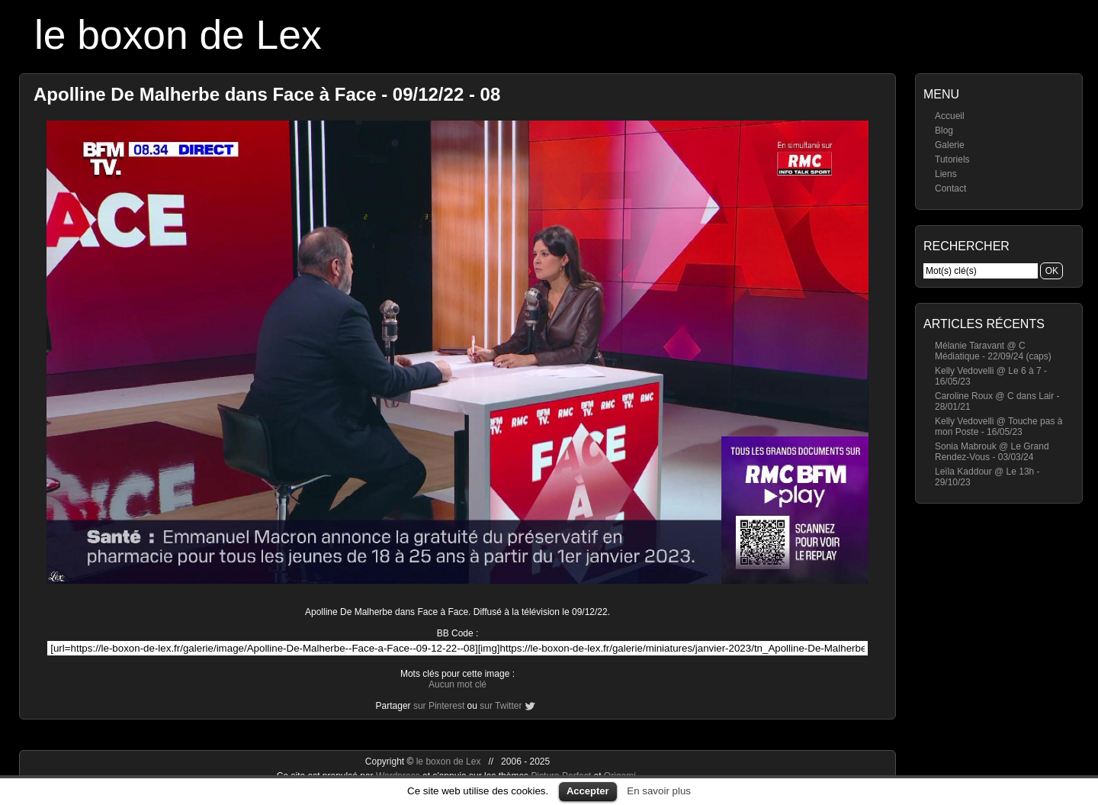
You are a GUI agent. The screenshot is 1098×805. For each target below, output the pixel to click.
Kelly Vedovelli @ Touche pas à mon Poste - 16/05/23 (998, 426)
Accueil (950, 116)
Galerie (950, 145)
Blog (944, 130)
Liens (946, 174)
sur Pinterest (438, 705)
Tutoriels (952, 159)
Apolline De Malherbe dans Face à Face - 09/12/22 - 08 (267, 94)
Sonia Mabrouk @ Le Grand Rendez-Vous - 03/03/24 (992, 451)
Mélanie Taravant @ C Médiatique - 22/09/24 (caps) (993, 351)
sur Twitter (501, 705)
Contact (950, 188)
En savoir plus (659, 791)
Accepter (588, 791)
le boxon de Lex (178, 34)
